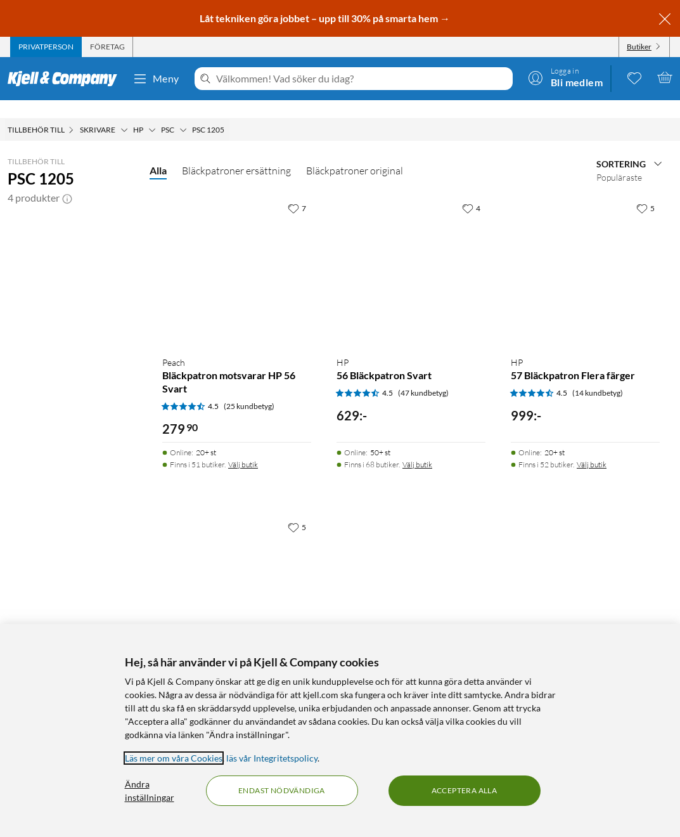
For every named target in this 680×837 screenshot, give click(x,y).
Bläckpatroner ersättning (236, 152)
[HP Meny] (152, 112)
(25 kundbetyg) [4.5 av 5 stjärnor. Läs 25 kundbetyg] (249, 388)
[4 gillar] (471, 190)
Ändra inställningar (149, 791)
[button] (67, 180)
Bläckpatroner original (354, 152)
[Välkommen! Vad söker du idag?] (362, 78)
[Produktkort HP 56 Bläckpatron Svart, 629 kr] (411, 253)
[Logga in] (565, 77)
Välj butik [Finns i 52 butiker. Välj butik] (591, 446)
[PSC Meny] (183, 112)
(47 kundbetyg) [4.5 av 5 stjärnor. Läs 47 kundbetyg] (423, 375)
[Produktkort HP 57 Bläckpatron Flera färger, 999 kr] (585, 253)
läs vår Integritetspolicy (272, 758)
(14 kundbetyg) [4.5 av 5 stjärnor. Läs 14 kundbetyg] (597, 375)
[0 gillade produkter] (634, 77)
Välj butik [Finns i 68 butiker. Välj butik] (417, 446)
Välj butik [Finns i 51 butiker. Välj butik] (243, 446)
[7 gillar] (297, 190)
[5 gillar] (645, 190)
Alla (158, 152)
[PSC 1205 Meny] (228, 112)
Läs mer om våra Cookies (173, 758)
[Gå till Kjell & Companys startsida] (66, 78)
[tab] (46, 47)
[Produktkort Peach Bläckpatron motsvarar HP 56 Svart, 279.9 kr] (236, 253)
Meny (155, 78)
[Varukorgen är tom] (665, 77)
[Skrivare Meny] (124, 112)
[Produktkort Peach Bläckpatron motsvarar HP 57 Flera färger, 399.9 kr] (236, 572)
